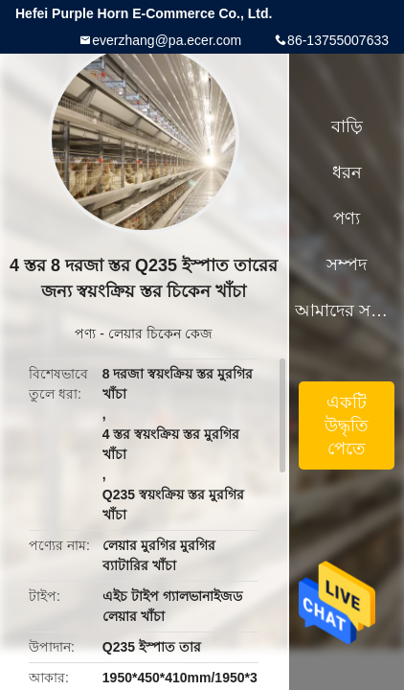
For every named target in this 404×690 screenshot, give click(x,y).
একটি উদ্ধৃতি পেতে (347, 425)
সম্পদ (346, 264)
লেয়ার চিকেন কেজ (160, 333)
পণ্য (85, 333)
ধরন (347, 172)
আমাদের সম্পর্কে (346, 310)
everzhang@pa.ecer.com (166, 40)
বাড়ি (347, 126)
